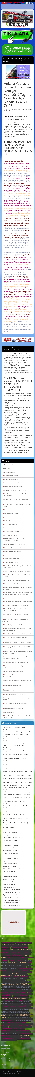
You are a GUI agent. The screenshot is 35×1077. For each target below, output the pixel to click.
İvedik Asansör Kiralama (9, 884)
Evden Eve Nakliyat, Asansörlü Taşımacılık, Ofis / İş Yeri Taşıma (17, 588)
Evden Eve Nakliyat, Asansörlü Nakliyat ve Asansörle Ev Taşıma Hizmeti (14, 609)
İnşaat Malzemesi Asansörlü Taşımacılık (14, 490)
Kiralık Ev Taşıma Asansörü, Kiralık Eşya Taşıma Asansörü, (16, 620)
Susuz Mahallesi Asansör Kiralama (12, 874)
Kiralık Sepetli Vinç (8, 712)
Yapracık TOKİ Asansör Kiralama (11, 889)
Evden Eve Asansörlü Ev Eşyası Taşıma (13, 694)
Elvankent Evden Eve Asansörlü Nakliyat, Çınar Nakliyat (15, 750)
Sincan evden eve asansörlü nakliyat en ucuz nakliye (15, 666)
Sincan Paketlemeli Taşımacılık (11, 548)
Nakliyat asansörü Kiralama (10, 513)
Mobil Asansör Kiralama (9, 528)
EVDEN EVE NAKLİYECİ (9, 535)
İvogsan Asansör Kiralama (10, 882)
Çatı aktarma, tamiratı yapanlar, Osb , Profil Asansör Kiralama (15, 494)
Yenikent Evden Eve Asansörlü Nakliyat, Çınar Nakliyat (15, 735)
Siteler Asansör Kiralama (9, 887)
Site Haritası (4, 1064)
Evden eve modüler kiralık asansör (12, 685)
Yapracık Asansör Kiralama (10, 848)
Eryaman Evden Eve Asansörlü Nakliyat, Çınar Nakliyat (15, 746)
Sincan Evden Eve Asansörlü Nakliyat (13, 544)
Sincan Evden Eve (8, 123)
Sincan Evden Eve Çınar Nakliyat (12, 584)
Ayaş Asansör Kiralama (9, 879)
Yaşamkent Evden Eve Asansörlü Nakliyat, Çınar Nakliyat (16, 806)
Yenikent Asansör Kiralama (10, 845)
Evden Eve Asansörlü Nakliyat (11, 483)
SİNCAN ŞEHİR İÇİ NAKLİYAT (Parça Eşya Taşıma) (16, 642)
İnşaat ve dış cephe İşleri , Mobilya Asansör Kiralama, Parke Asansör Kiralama (15, 500)
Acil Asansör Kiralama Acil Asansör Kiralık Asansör (16, 605)
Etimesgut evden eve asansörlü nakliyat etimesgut (17, 601)
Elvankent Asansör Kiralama (10, 856)
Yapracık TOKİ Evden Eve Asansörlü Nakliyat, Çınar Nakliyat (17, 798)
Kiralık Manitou (7, 598)
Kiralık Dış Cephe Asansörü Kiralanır (13, 625)
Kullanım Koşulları (6, 1061)
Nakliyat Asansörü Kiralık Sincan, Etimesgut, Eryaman (15, 615)
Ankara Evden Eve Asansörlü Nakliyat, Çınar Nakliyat (17, 782)
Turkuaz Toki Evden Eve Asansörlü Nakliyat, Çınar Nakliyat (16, 823)
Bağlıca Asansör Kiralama (10, 850)
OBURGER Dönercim (8, 827)
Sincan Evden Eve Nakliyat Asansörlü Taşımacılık (16, 571)
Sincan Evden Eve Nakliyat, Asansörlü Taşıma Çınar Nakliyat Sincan (17, 575)
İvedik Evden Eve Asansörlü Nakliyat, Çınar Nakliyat (17, 792)
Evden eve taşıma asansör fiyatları (12, 708)
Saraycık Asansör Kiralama (10, 863)
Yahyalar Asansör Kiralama (10, 897)
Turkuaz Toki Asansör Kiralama (11, 905)
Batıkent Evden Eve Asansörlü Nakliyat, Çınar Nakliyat (15, 767)
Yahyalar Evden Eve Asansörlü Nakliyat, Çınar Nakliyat (15, 810)
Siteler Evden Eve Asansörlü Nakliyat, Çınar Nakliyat (17, 794)
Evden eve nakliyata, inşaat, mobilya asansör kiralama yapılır (15, 675)
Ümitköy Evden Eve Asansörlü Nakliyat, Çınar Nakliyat (15, 755)
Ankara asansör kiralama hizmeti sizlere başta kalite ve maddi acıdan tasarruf (15, 657)
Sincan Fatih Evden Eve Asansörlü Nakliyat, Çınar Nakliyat (16, 815)
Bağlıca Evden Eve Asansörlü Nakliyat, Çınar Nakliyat (17, 743)
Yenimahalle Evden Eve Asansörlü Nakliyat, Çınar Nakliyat (16, 802)
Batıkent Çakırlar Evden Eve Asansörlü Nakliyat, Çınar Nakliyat (17, 772)
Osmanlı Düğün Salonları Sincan (11, 837)
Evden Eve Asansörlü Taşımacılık (12, 486)
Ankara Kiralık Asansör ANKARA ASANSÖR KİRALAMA (14, 704)
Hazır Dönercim (7, 830)
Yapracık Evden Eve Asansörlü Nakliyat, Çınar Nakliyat (15, 739)
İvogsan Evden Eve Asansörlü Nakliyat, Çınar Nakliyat (15, 788)
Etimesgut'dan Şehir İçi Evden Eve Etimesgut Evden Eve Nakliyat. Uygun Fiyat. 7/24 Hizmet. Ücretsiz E (17, 593)
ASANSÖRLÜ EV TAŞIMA (9, 524)
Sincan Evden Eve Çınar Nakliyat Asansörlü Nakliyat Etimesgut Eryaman (17, 566)
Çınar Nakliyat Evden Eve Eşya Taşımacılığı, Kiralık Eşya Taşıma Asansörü (16, 629)
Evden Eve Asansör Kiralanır (11, 479)
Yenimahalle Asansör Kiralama (11, 892)
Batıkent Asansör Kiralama (10, 866)
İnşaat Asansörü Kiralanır (10, 476)
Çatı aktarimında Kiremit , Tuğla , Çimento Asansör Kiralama (17, 505)
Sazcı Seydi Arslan (8, 835)
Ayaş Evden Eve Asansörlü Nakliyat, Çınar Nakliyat (16, 785)
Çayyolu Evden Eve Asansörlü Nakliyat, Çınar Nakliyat (15, 759)
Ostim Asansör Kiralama (9, 871)
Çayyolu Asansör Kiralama (10, 861)
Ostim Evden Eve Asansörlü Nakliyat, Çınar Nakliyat (17, 775)
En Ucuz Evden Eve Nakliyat (11, 555)
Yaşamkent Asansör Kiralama (11, 895)
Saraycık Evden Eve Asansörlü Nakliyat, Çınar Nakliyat (15, 763)
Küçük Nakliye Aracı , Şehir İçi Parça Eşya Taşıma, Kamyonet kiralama (16, 681)
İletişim (31, 1)
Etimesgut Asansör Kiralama (10, 840)
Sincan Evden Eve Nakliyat (10, 558)
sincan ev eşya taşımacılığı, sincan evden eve (15, 580)
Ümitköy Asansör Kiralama (10, 858)
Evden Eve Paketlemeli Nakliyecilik (12, 551)
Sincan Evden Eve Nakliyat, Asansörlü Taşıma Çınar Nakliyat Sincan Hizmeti (16, 160)
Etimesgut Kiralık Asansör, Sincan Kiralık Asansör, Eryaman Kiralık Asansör (16, 647)
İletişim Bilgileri (5, 1058)
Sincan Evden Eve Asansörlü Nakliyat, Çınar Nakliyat (17, 732)
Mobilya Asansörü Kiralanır (10, 531)
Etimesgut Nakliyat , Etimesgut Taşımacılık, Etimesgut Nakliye (15, 638)
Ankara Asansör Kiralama (10, 876)
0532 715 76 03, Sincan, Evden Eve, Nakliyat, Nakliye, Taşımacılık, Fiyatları (15, 539)
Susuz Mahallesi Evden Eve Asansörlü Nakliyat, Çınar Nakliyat (17, 779)
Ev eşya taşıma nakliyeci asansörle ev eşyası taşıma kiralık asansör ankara (17, 652)
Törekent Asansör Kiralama (10, 903)
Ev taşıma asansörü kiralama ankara (13, 671)
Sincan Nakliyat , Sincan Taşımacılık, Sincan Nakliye (17, 634)
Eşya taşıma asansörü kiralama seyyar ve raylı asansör (15, 698)
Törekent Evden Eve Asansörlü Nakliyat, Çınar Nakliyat (15, 819)
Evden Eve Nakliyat (8, 472)
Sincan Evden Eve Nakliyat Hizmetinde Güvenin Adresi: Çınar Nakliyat (16, 716)
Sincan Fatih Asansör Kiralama (11, 900)
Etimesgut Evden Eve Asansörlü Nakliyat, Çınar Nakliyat (16, 728)
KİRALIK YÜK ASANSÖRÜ (10, 520)
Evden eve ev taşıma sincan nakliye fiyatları (15, 662)
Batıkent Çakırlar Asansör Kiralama (12, 869)
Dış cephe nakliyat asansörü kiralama (13, 517)
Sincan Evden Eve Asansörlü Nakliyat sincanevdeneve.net (13, 690)
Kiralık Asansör (7, 510)
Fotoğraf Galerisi (7, 465)
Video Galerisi (7, 468)
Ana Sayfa (23, 1)
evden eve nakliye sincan (10, 562)
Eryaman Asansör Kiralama (10, 853)
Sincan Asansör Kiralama (9, 843)
